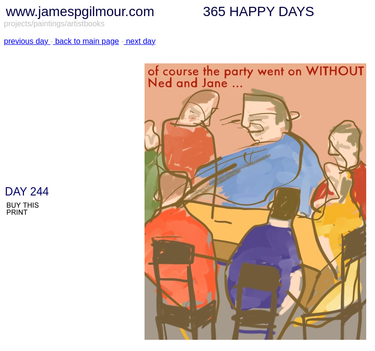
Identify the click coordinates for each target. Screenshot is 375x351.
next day (139, 41)
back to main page (86, 41)
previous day (26, 41)
